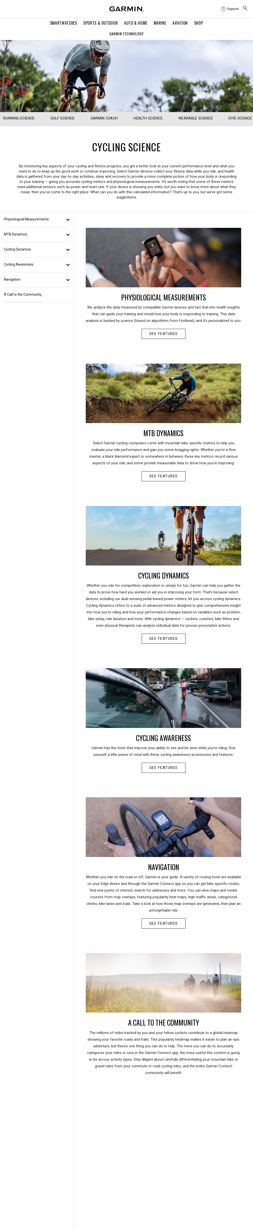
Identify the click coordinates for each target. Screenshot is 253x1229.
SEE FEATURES (163, 334)
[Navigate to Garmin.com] (126, 9)
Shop (198, 23)
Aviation (180, 23)
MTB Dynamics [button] (37, 234)
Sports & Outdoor (100, 23)
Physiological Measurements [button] (37, 219)
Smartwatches (63, 23)
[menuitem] (230, 9)
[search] (245, 8)
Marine (160, 23)
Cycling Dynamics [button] (37, 249)
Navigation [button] (37, 279)
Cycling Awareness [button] (37, 264)
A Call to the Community (23, 294)
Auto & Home (135, 23)
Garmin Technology (126, 33)
